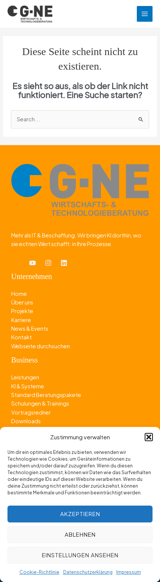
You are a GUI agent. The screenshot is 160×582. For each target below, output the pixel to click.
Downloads (26, 421)
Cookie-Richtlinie (39, 572)
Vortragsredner (31, 412)
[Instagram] (48, 263)
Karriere (21, 319)
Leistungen (25, 377)
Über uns (22, 302)
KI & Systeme (27, 386)
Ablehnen (80, 534)
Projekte (22, 310)
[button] (149, 437)
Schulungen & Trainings (40, 403)
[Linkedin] (64, 263)
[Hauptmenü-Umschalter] (145, 14)
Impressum (128, 572)
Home (19, 293)
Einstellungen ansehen (80, 554)
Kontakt (21, 337)
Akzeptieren (80, 513)
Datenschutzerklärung (88, 572)
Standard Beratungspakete (46, 394)
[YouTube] (32, 263)
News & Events (29, 328)
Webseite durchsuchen (40, 346)
